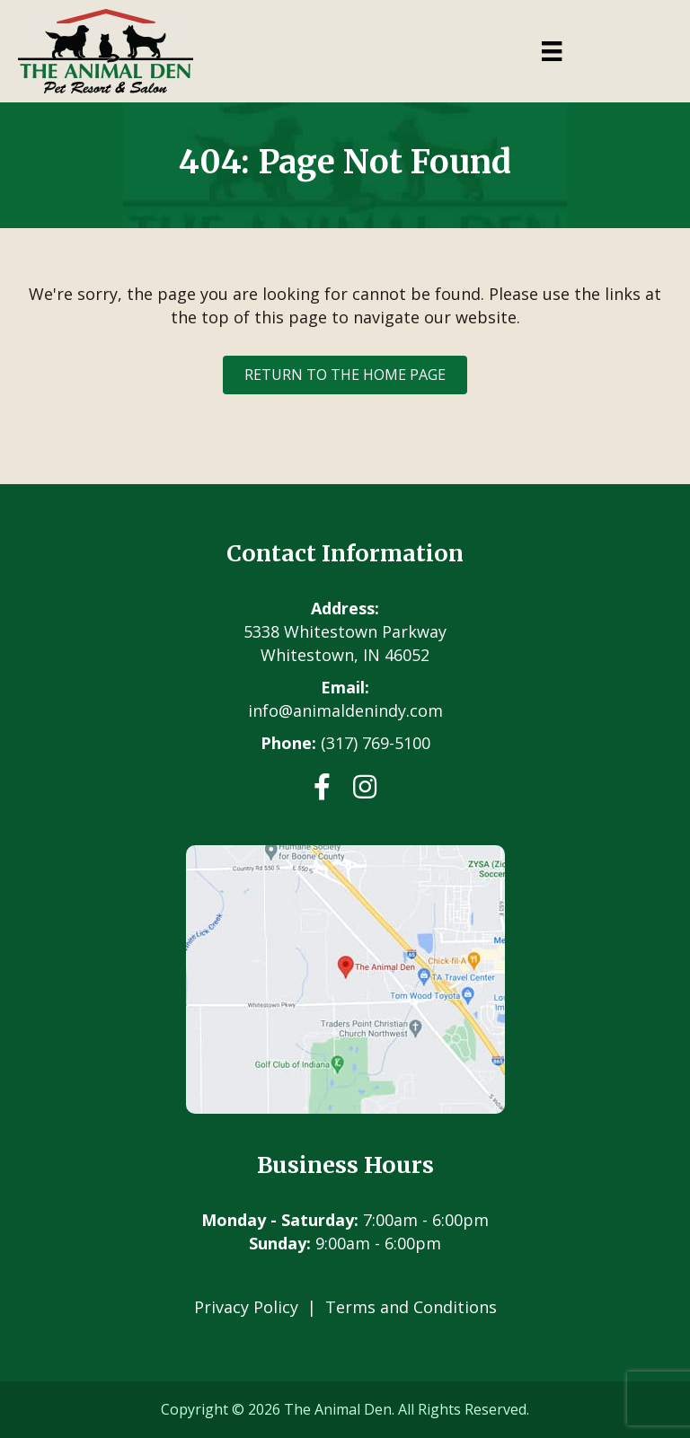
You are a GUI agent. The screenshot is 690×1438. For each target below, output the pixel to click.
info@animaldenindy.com (345, 710)
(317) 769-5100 (375, 743)
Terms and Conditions (411, 1307)
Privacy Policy (246, 1307)
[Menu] (551, 51)
